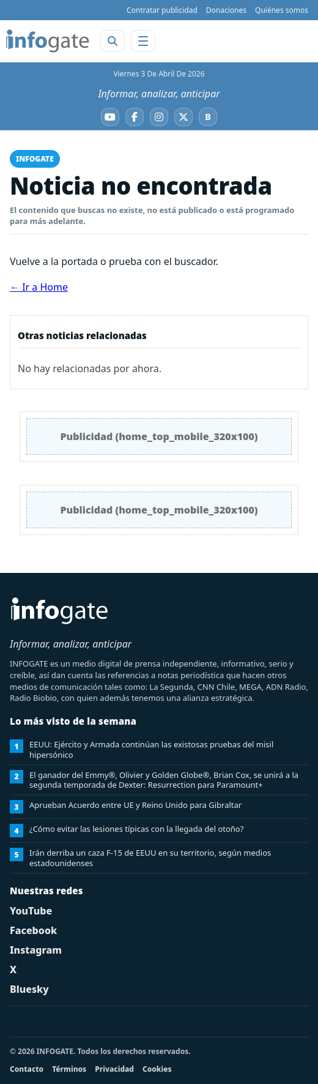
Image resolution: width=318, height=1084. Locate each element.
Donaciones (226, 10)
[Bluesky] (208, 117)
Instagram (36, 950)
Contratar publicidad (162, 10)
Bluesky (29, 989)
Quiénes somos (281, 10)
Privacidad (114, 1069)
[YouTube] (110, 117)
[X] (183, 117)
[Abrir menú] (143, 41)
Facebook (33, 930)
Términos (69, 1069)
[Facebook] (134, 117)
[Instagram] (159, 117)
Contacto (26, 1069)
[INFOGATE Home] (48, 41)
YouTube (31, 911)
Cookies (157, 1069)
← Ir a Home (39, 287)
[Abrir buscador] (112, 41)
